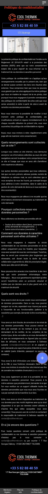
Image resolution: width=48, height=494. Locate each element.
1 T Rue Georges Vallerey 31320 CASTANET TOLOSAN (24, 473)
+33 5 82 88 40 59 (24, 25)
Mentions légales (7, 491)
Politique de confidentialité (37, 491)
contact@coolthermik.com (20, 345)
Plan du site (20, 491)
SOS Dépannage (24, 32)
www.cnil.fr (37, 370)
